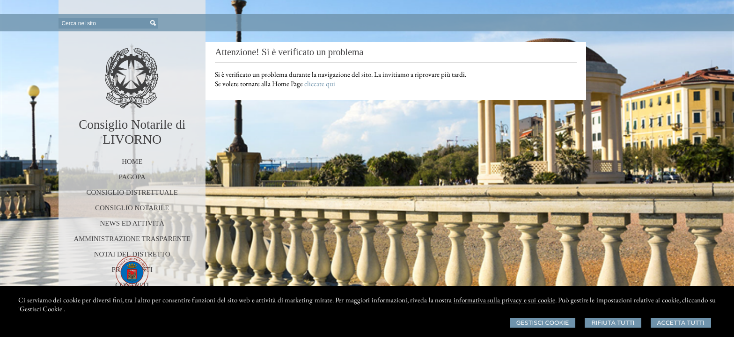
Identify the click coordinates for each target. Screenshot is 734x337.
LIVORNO (132, 139)
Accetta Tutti (681, 323)
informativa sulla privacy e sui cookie (504, 299)
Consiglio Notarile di (132, 124)
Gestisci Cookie (542, 323)
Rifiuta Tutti (612, 323)
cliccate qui (319, 83)
